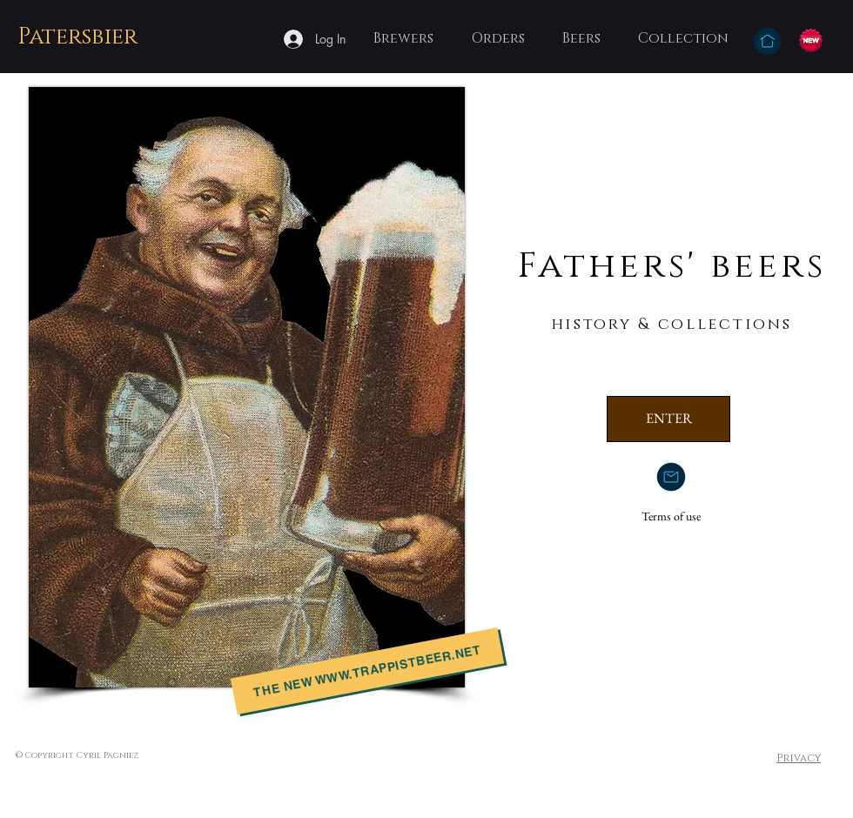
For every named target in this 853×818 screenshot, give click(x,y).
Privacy (798, 758)
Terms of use (671, 516)
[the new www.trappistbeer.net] (367, 670)
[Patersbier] (79, 38)
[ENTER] (668, 419)
